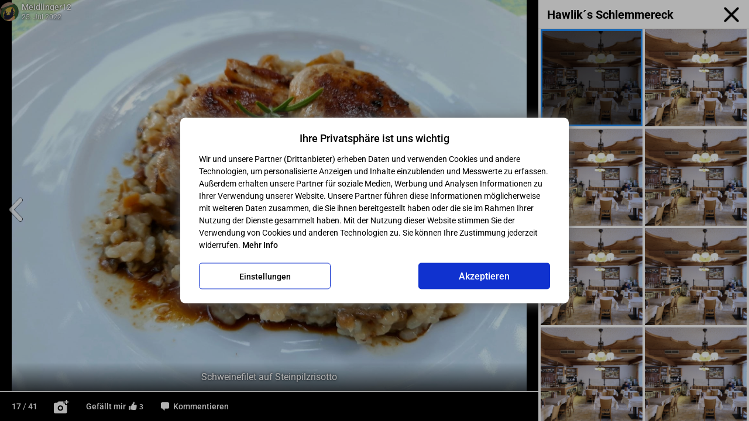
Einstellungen (265, 276)
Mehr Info (260, 245)
